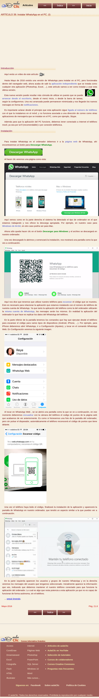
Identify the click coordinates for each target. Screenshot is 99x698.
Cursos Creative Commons (61, 664)
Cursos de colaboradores (60, 659)
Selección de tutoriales (59, 655)
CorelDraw (11, 650)
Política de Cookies (76, 685)
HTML (9, 673)
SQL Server (32, 664)
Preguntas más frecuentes (61, 669)
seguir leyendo (14, 599)
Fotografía (11, 664)
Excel (9, 659)
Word (29, 673)
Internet (30, 646)
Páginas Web (33, 650)
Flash (9, 669)
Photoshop (32, 655)
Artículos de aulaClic (58, 646)
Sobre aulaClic (52, 685)
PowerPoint (32, 659)
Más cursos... (33, 678)
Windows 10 (33, 669)
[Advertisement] (49, 44)
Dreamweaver (13, 655)
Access (9, 646)
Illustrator (10, 678)
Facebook (36, 685)
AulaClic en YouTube (58, 650)
